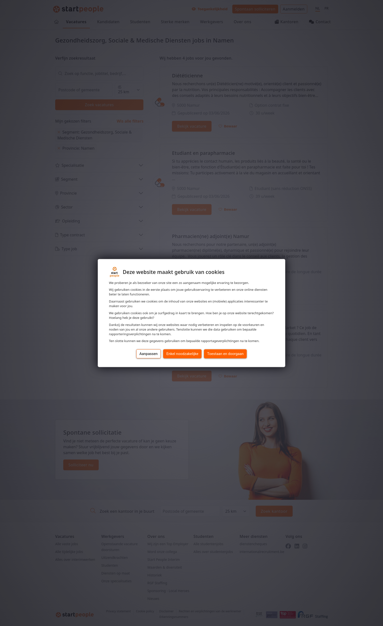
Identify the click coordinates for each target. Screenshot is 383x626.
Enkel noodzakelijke (182, 354)
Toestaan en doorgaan (225, 354)
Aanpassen (148, 354)
